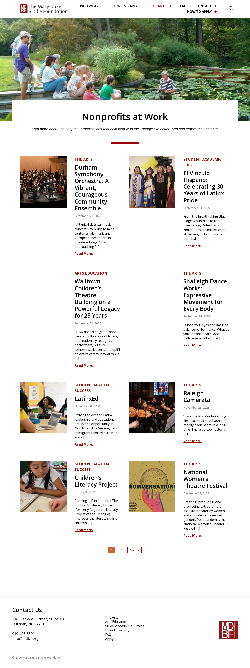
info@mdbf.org (25, 638)
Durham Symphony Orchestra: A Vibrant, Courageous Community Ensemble (92, 187)
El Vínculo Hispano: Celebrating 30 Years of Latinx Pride (203, 186)
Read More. (84, 253)
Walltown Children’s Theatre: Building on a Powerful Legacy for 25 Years (97, 298)
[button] (226, 7)
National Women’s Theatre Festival (205, 478)
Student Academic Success (202, 162)
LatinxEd (86, 398)
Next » (134, 550)
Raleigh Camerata (196, 396)
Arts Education (91, 273)
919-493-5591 (23, 633)
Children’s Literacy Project (96, 481)
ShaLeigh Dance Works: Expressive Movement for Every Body (205, 294)
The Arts (83, 159)
